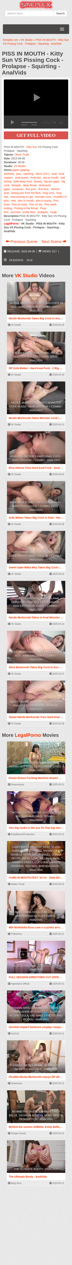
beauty (38, 181)
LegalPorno (28, 735)
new (13, 200)
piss (18, 173)
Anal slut (36, 177)
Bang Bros (15, 1183)
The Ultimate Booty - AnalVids (36, 1169)
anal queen (21, 177)
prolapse (42, 212)
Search (60, 13)
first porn (31, 189)
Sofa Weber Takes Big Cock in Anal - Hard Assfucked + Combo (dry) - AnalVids (36, 506)
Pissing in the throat (26, 208)
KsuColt (13, 1033)
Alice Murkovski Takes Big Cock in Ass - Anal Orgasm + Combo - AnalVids (36, 655)
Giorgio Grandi (17, 1133)
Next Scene (54, 241)
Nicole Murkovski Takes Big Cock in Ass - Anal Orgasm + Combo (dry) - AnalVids (36, 307)
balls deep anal (23, 181)
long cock (48, 192)
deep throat (30, 185)
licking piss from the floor (26, 192)
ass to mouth (50, 177)
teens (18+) (42, 173)
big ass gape (51, 181)
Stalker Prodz (16, 884)
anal (54, 173)
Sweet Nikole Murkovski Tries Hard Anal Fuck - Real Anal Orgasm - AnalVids (36, 705)
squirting (28, 173)
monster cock (43, 196)
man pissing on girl (21, 196)
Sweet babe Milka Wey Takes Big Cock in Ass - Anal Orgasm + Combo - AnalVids (36, 556)
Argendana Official (19, 983)
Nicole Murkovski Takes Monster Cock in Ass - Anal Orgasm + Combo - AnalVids (36, 406)
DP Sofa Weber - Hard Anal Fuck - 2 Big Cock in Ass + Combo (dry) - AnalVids (36, 356)
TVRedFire (15, 934)
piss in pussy (43, 200)
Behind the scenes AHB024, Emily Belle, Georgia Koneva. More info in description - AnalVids (36, 1115)
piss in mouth (26, 200)
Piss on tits (35, 204)
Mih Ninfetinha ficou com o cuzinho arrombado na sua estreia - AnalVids (36, 916)
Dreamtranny (16, 784)
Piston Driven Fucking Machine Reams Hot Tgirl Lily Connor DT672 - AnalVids (36, 766)
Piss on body (19, 204)
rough (53, 212)
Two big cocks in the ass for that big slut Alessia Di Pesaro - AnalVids (36, 816)
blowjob (16, 185)
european (17, 189)
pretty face (29, 212)
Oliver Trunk (22, 154)
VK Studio (20, 166)
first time (43, 189)
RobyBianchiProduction (21, 834)
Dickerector (15, 1083)
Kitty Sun (31, 146)
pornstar (16, 212)
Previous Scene (22, 241)
